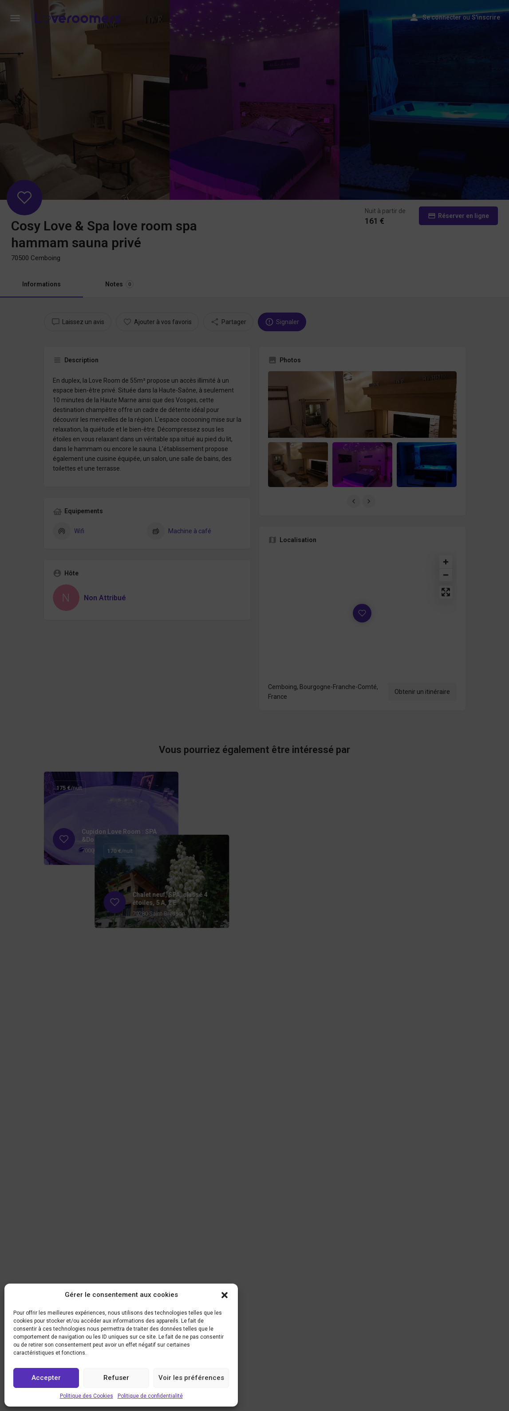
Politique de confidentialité (150, 1396)
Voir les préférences (191, 1378)
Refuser (116, 1378)
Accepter (46, 1378)
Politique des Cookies (86, 1396)
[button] (224, 1295)
